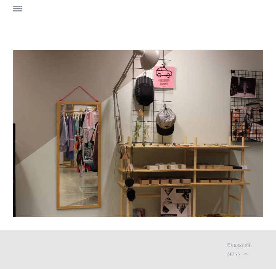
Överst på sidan (239, 250)
